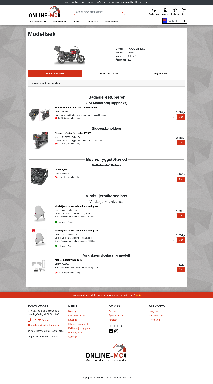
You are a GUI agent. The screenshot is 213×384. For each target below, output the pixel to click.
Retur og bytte (75, 332)
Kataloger (113, 320)
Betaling (72, 311)
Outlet (76, 22)
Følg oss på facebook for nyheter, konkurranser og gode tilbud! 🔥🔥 (106, 295)
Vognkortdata (160, 73)
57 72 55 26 (39, 320)
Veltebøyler (61, 170)
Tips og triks (92, 22)
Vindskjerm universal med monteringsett (77, 206)
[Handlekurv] (183, 11)
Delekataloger (112, 22)
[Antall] (173, 117)
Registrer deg (156, 315)
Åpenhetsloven (116, 315)
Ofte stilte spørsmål (78, 324)
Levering (72, 320)
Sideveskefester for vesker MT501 (73, 133)
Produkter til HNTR (55, 73)
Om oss (112, 311)
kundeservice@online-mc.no (44, 325)
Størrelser (73, 337)
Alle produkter (37, 22)
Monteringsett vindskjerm (68, 260)
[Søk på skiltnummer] (184, 20)
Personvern (155, 320)
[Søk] (122, 11)
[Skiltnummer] (174, 20)
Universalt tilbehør (109, 73)
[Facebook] (111, 332)
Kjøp (180, 117)
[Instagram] (116, 332)
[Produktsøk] (96, 12)
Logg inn (153, 311)
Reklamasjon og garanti (80, 328)
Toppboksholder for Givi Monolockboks (76, 107)
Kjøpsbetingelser (76, 315)
